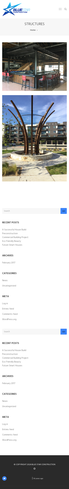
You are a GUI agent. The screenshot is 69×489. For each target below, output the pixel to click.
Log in (5, 303)
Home (33, 30)
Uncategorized (9, 286)
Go (63, 211)
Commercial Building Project (15, 237)
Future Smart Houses (12, 245)
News (5, 280)
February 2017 (8, 263)
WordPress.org (9, 319)
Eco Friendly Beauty (11, 241)
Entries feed (8, 309)
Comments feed (10, 314)
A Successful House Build (14, 230)
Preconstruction (10, 233)
